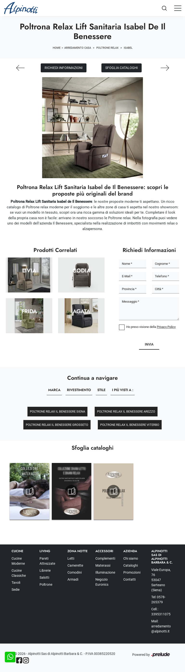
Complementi (105, 558)
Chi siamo (130, 558)
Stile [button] (101, 389)
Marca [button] (54, 389)
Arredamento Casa (77, 47)
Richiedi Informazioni (64, 68)
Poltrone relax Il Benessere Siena (57, 411)
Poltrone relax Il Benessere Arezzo (126, 411)
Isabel (128, 47)
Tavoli (16, 582)
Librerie (45, 570)
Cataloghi (130, 565)
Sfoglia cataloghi (121, 68)
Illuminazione (105, 572)
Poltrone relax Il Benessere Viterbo (129, 425)
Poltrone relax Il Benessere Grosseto (57, 425)
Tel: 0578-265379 (158, 599)
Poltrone (46, 584)
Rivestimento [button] (79, 389)
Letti (70, 558)
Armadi (72, 579)
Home (56, 47)
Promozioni (131, 572)
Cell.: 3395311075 (161, 611)
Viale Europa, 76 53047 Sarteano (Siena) (161, 580)
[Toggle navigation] (177, 8)
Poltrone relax (107, 47)
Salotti (44, 577)
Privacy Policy (166, 327)
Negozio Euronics (101, 581)
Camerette (75, 565)
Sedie (16, 589)
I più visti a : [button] (122, 389)
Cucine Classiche (19, 573)
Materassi (102, 565)
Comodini (74, 572)
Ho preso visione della (151, 327)
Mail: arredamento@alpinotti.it (161, 626)
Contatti (129, 579)
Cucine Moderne (18, 561)
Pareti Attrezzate (47, 561)
